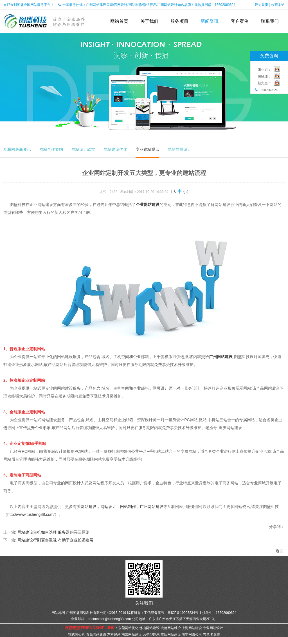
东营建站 (114, 634)
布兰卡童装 (211, 634)
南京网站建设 (132, 634)
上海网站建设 (192, 628)
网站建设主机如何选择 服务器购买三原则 (53, 532)
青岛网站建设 (96, 634)
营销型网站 (151, 634)
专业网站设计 (213, 628)
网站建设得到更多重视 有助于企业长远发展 (55, 540)
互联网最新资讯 (17, 149)
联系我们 (270, 21)
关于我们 (149, 21)
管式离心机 (76, 634)
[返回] (279, 551)
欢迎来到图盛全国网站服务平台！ (28, 5)
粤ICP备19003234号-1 (184, 613)
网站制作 (128, 506)
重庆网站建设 (171, 634)
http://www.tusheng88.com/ (31, 514)
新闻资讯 (210, 21)
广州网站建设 (221, 356)
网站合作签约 (51, 149)
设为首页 (261, 5)
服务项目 (179, 21)
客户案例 (240, 21)
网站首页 (119, 21)
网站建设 (88, 506)
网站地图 (58, 613)
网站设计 (108, 506)
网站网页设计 (179, 149)
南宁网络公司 (192, 634)
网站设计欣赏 (83, 149)
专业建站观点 (147, 149)
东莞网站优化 (128, 628)
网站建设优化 (115, 149)
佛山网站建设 (149, 628)
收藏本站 (278, 5)
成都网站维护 (171, 628)
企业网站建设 (147, 204)
